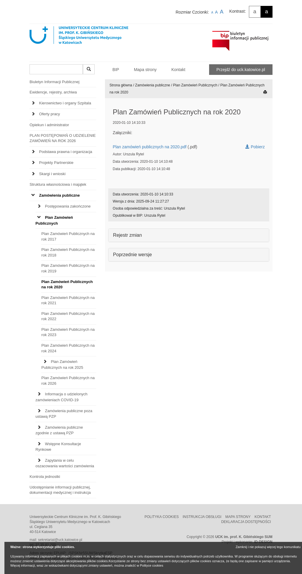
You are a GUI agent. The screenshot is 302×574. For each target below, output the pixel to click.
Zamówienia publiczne (59, 195)
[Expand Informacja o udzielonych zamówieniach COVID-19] (39, 394)
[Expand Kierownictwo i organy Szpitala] (33, 103)
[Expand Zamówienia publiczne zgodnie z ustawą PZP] (39, 428)
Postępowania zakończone (68, 206)
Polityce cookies (151, 565)
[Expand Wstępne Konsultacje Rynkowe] (39, 444)
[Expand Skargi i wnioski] (33, 174)
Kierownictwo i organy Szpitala (65, 103)
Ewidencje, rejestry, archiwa (53, 92)
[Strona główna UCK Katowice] (88, 41)
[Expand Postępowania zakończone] (39, 206)
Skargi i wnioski (52, 174)
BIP (115, 69)
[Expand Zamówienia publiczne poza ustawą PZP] (39, 411)
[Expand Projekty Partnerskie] (33, 163)
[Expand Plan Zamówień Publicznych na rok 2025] (45, 362)
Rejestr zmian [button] (127, 235)
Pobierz (255, 146)
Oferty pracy (49, 114)
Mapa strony (145, 69)
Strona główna (120, 85)
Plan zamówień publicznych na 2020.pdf (149, 146)
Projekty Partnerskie (56, 162)
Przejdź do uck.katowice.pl (240, 69)
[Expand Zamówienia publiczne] (33, 196)
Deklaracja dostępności (246, 522)
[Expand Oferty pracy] (33, 114)
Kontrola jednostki (44, 476)
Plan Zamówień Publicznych (195, 85)
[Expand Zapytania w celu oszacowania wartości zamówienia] (39, 461)
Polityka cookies (162, 517)
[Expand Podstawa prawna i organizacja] (33, 152)
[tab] (62, 104)
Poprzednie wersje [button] (132, 254)
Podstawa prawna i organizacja (65, 151)
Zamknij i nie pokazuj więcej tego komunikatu (268, 547)
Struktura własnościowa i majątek (57, 184)
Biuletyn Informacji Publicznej (54, 82)
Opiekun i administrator (49, 125)
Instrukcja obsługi (202, 517)
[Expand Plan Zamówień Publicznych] (39, 218)
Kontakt (178, 69)
